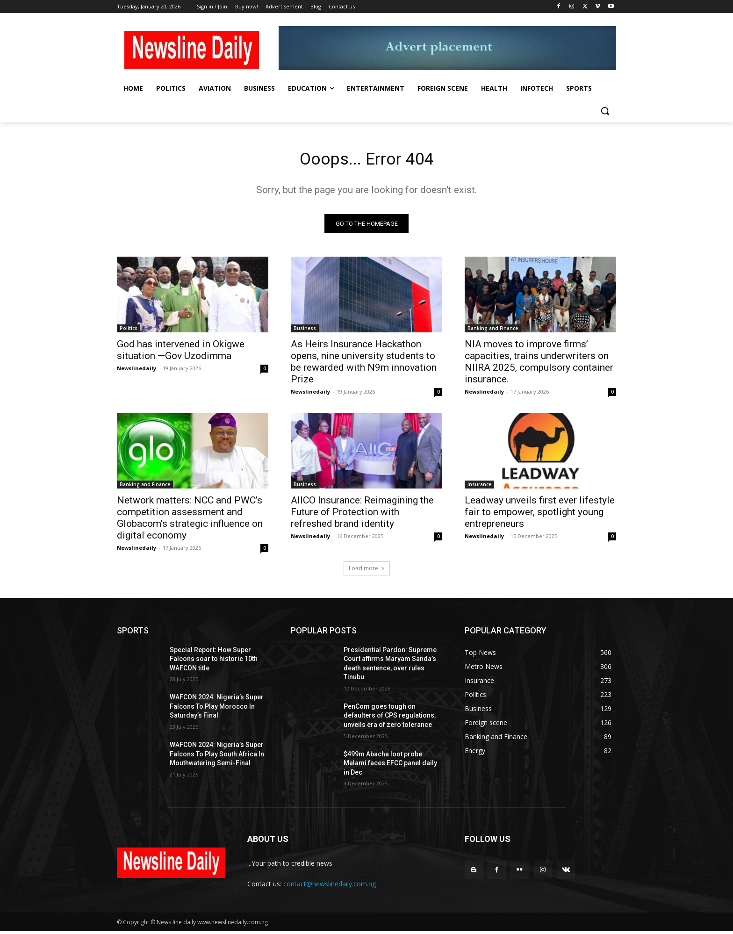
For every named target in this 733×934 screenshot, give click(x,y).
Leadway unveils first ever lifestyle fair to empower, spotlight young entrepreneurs (540, 514)
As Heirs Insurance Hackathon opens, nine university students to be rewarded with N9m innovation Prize (364, 364)
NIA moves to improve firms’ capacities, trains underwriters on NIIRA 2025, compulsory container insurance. (539, 364)
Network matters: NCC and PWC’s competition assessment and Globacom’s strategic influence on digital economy (190, 520)
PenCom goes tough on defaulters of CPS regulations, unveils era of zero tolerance (390, 718)
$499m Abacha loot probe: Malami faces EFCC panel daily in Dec (390, 766)
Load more (367, 571)
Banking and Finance (492, 331)
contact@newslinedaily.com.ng (329, 886)
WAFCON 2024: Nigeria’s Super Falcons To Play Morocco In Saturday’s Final (217, 709)
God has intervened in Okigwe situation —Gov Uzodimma (180, 352)
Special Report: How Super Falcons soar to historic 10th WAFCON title (214, 662)
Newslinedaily (136, 370)
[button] (605, 111)
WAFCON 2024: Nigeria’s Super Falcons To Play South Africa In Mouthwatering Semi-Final (217, 757)
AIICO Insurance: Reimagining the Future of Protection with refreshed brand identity (362, 514)
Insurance (479, 487)
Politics (128, 331)
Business (305, 331)
